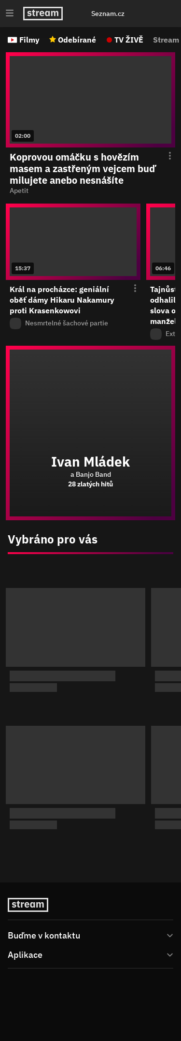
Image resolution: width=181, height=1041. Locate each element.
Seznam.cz (108, 13)
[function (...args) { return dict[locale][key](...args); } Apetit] (90, 191)
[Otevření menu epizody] (164, 156)
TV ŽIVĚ (128, 39)
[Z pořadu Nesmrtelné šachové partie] (73, 323)
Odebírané (77, 39)
